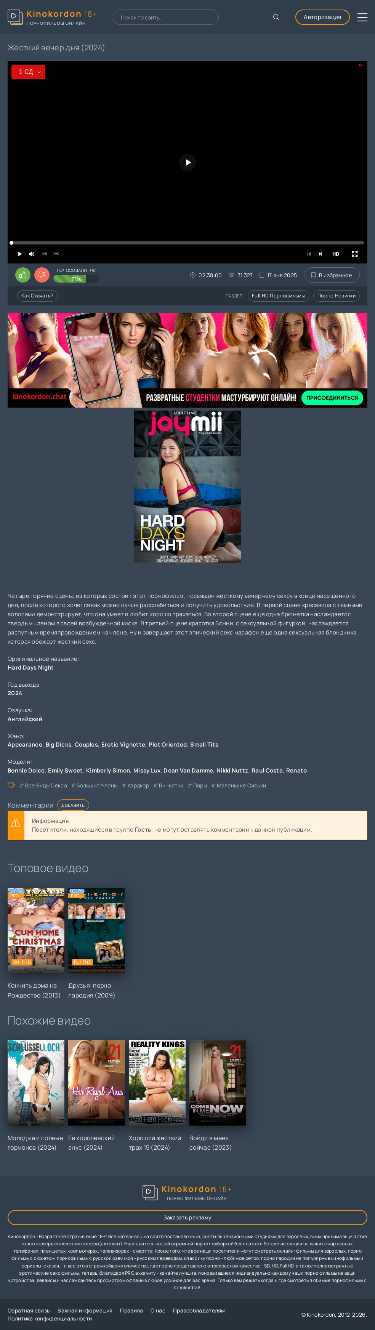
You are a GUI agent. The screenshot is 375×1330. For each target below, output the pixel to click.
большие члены (97, 785)
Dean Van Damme (188, 770)
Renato (296, 770)
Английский (25, 719)
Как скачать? (37, 295)
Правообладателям (199, 1310)
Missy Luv (146, 770)
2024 (15, 693)
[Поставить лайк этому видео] (22, 275)
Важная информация (85, 1310)
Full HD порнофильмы (278, 295)
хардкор (138, 785)
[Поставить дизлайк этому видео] (42, 275)
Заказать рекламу (187, 1217)
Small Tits (204, 744)
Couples (86, 744)
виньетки (171, 785)
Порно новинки (336, 295)
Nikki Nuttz (232, 770)
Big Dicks (59, 744)
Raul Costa (267, 770)
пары (200, 785)
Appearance (25, 744)
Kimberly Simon (108, 770)
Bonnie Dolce (26, 770)
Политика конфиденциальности (50, 1318)
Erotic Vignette (123, 744)
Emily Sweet (65, 770)
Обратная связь (29, 1310)
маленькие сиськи (241, 785)
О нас (158, 1310)
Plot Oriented (168, 744)
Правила (131, 1310)
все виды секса (46, 785)
